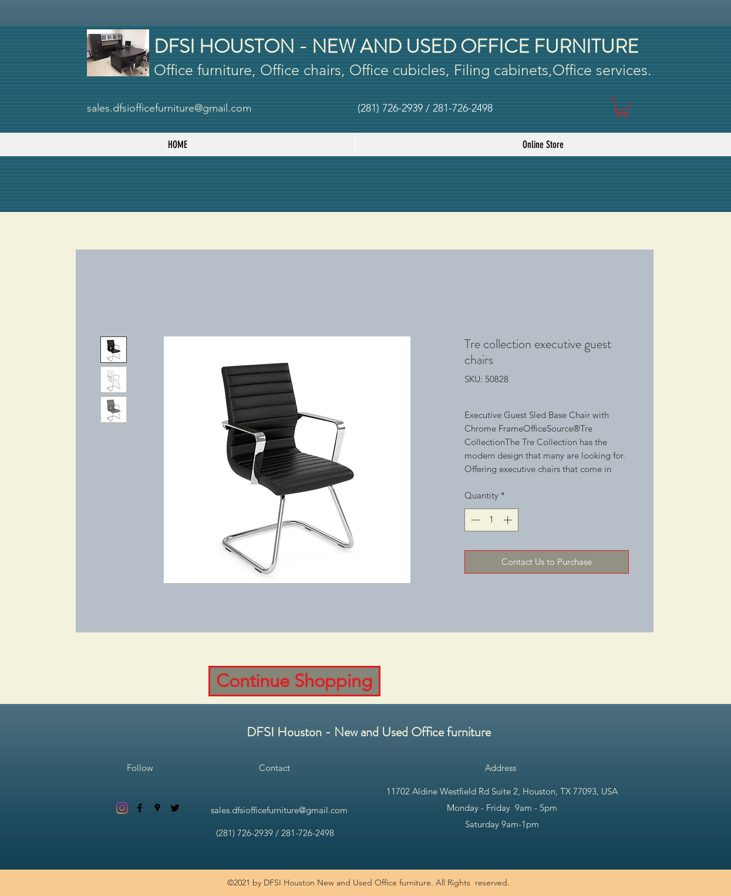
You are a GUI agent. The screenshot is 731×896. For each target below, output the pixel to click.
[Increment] (509, 520)
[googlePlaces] (157, 808)
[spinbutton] (491, 520)
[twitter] (175, 808)
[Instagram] (122, 808)
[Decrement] (474, 520)
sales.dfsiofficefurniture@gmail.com (169, 108)
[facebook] (140, 808)
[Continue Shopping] (294, 681)
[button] (622, 107)
